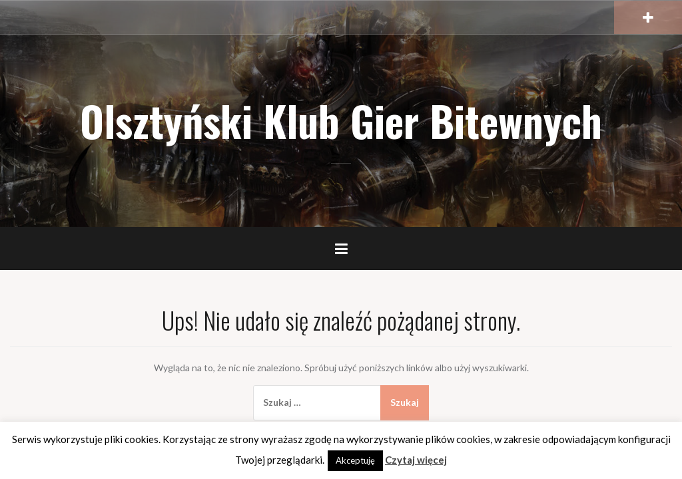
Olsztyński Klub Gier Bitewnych (341, 120)
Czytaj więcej (416, 460)
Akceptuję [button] (355, 460)
